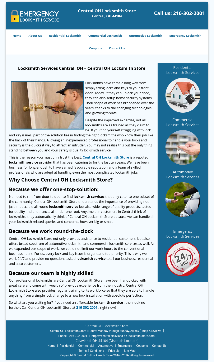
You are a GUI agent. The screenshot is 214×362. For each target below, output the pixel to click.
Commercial (86, 345)
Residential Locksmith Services (182, 70)
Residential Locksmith (65, 36)
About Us (35, 36)
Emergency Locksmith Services (182, 234)
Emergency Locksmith (185, 36)
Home (17, 36)
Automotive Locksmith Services (182, 174)
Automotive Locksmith (145, 36)
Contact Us (117, 48)
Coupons (95, 48)
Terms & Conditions (91, 350)
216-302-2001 (189, 13)
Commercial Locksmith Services (182, 122)
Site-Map (129, 350)
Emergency (124, 345)
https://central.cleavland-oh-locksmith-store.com (123, 336)
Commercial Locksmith (105, 36)
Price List (114, 350)
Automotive (105, 345)
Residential (67, 345)
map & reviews (152, 331)
